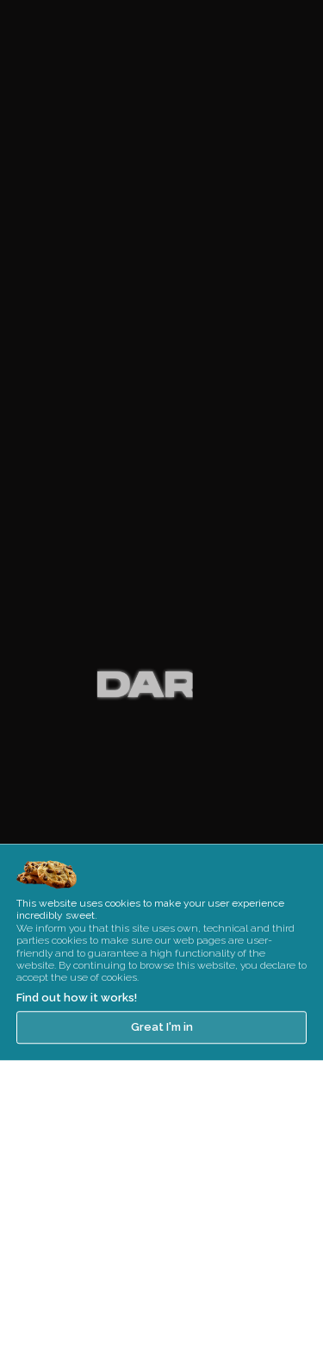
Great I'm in (162, 1072)
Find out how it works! (76, 1042)
